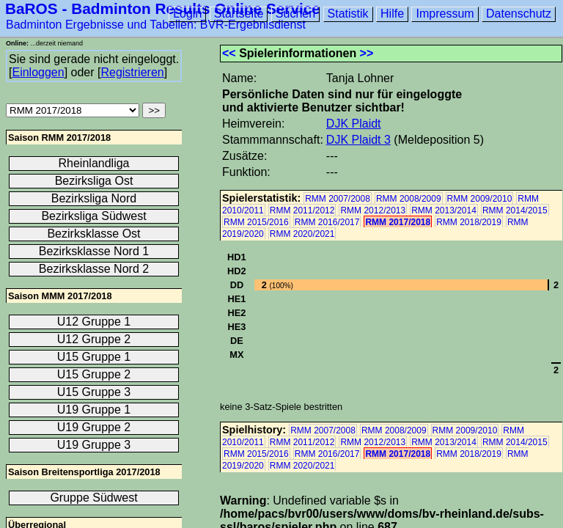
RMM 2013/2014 (443, 210)
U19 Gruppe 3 (94, 445)
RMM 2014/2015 (515, 210)
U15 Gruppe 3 (94, 392)
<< (229, 53)
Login (187, 13)
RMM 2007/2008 (337, 199)
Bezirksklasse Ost (93, 233)
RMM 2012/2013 (372, 210)
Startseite (239, 13)
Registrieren (131, 72)
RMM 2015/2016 (256, 222)
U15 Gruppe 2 (94, 374)
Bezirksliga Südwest (93, 216)
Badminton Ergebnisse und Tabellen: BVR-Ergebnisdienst (156, 24)
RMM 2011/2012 (302, 210)
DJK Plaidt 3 (358, 139)
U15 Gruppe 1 (94, 357)
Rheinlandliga (94, 163)
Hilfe (392, 13)
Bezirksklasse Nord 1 (94, 251)
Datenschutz (518, 13)
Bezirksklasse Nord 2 (94, 269)
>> (367, 53)
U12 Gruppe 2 (94, 339)
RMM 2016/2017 (327, 222)
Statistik (348, 13)
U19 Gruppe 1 (94, 409)
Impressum (445, 13)
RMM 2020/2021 (302, 234)
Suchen (295, 13)
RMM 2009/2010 (479, 199)
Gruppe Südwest (93, 497)
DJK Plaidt (353, 123)
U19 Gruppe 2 (94, 427)
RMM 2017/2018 (397, 222)
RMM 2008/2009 (408, 199)
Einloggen (38, 72)
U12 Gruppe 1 (94, 321)
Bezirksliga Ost (94, 181)
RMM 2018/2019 (468, 222)
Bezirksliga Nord (93, 198)
